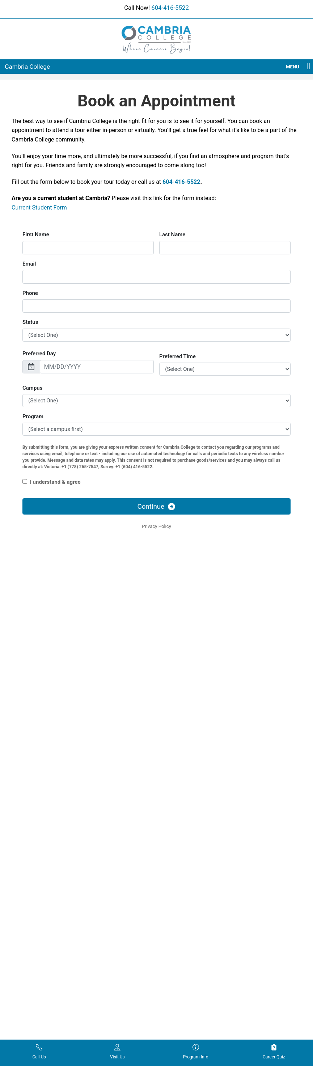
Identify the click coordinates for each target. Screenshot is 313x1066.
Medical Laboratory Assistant (33, 858)
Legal (168, 856)
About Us (97, 775)
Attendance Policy (182, 796)
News (93, 827)
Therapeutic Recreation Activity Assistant (38, 971)
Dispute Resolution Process (193, 835)
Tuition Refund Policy (186, 927)
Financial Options (106, 806)
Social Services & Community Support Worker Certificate (43, 938)
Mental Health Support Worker (37, 887)
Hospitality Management (39, 843)
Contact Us (249, 806)
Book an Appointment (261, 796)
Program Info (195, 1051)
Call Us (39, 1051)
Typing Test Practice (109, 848)
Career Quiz (274, 1051)
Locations (98, 817)
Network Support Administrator (31, 905)
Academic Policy (180, 775)
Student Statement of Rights (193, 916)
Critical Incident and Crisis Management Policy (191, 810)
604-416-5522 (170, 7)
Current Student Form (39, 207)
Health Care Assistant (36, 833)
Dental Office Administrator (42, 794)
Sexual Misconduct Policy (191, 887)
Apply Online (251, 785)
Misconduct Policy (182, 867)
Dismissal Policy (180, 825)
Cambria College (27, 66)
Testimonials (101, 838)
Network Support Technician (43, 920)
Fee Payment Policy (184, 846)
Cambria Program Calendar (117, 796)
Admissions (250, 775)
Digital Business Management (30, 808)
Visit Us (117, 1051)
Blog (92, 785)
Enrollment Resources (195, 1021)
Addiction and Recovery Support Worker (38, 779)
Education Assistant (34, 822)
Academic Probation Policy (192, 785)
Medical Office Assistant (39, 872)
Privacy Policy (177, 877)
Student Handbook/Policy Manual (191, 902)
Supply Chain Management (42, 957)
